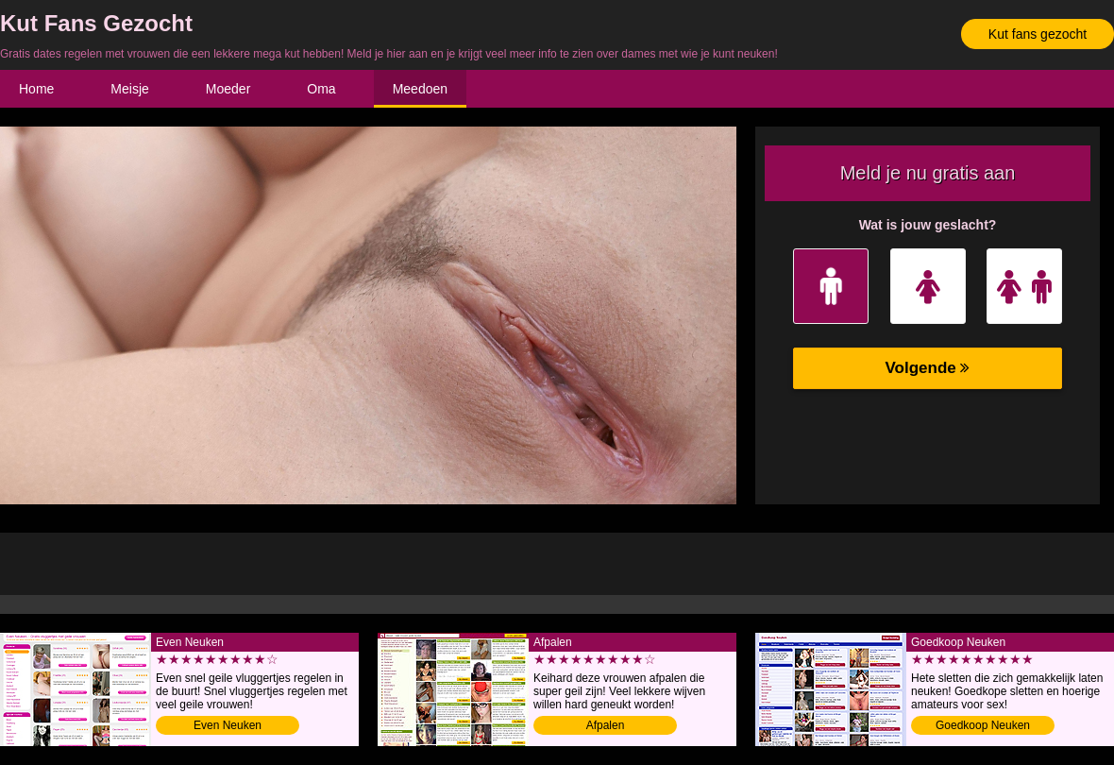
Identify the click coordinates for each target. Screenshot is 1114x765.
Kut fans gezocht (1037, 34)
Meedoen (420, 88)
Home (36, 88)
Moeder (228, 88)
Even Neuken (228, 725)
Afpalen (605, 725)
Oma (321, 88)
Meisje (129, 88)
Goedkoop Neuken (983, 725)
